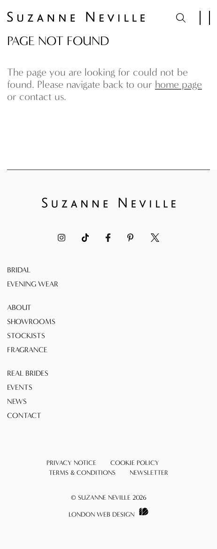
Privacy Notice (71, 463)
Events (19, 387)
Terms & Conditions (82, 473)
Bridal (19, 269)
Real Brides (27, 373)
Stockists (26, 335)
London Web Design (101, 514)
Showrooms (31, 321)
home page (178, 84)
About (19, 307)
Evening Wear (32, 283)
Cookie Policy (134, 463)
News (17, 401)
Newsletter (149, 473)
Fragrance (27, 349)
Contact (24, 415)
